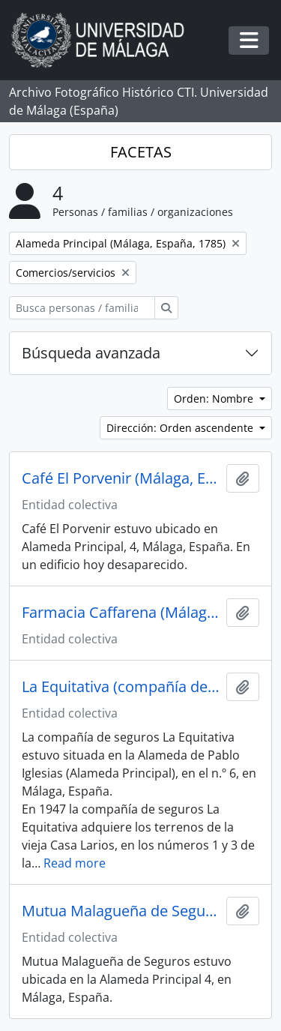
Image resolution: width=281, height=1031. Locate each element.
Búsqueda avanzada (91, 353)
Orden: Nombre (215, 398)
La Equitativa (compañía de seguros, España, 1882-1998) (121, 687)
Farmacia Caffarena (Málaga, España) (121, 613)
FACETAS (141, 152)
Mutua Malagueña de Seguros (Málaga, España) (121, 911)
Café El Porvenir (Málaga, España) (121, 478)
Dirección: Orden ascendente (181, 428)
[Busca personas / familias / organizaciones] (82, 307)
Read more (74, 863)
